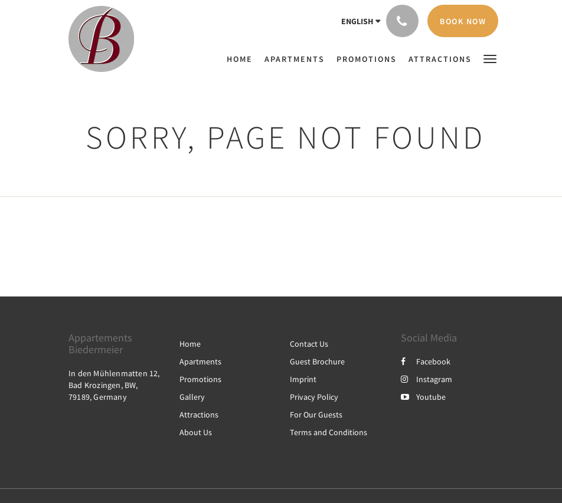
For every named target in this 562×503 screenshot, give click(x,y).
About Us (195, 432)
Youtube (423, 397)
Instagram (426, 379)
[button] (490, 58)
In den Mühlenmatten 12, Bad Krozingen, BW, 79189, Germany (114, 385)
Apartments (200, 361)
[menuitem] (243, 59)
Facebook (425, 361)
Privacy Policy (314, 397)
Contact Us (309, 343)
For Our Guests (316, 414)
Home (190, 343)
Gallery (192, 397)
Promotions (200, 379)
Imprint (303, 379)
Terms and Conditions (328, 432)
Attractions (198, 414)
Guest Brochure (317, 361)
